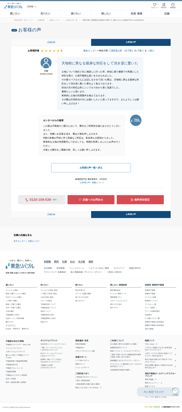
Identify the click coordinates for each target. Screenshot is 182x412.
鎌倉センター (90, 50)
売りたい (45, 13)
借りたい (76, 13)
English (8, 329)
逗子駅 (128, 50)
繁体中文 (16, 329)
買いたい (15, 13)
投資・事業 (136, 13)
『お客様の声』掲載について (91, 182)
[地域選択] (32, 7)
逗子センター (20, 241)
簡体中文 (25, 329)
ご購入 (150, 50)
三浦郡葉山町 (115, 50)
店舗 (166, 13)
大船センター (34, 241)
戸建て (140, 50)
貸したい (106, 13)
